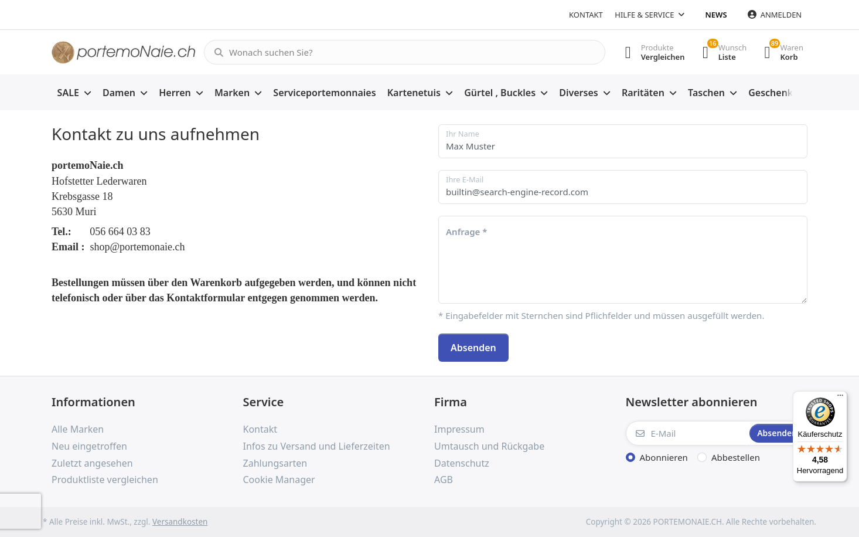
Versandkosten (179, 521)
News (716, 14)
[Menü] (840, 398)
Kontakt (586, 14)
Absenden (473, 347)
